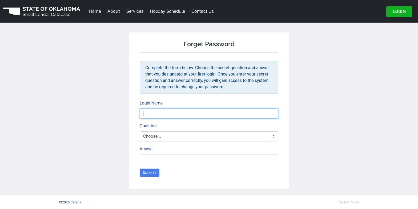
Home (95, 11)
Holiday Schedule (167, 11)
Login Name (151, 103)
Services (134, 11)
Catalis (76, 202)
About (113, 11)
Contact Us (202, 11)
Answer (147, 148)
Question (148, 125)
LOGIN (399, 11)
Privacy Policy (348, 202)
